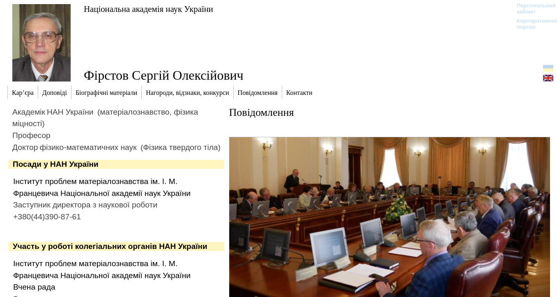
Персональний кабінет (532, 8)
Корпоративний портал (532, 24)
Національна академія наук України (148, 9)
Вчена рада (34, 287)
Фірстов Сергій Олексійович (164, 75)
